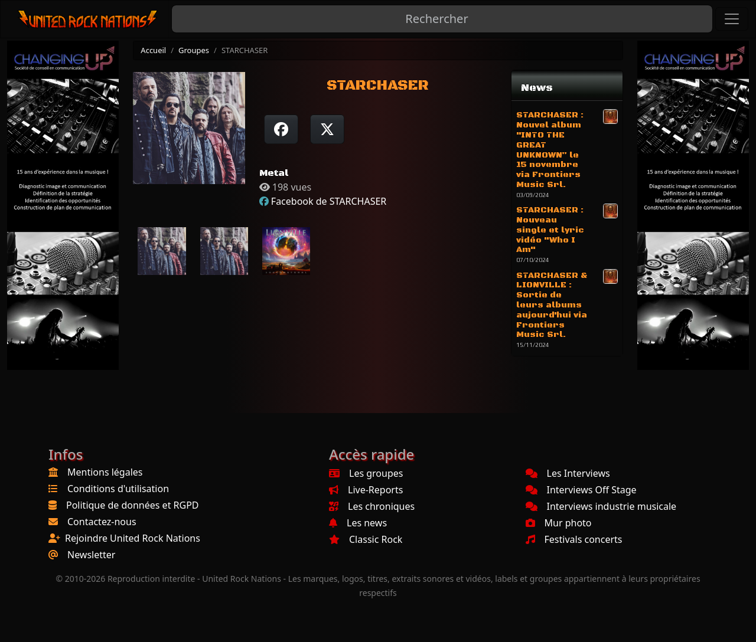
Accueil (153, 50)
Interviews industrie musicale (601, 506)
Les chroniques (372, 506)
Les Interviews (568, 473)
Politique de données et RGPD (132, 505)
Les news (358, 522)
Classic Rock (365, 539)
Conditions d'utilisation (118, 488)
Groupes (193, 50)
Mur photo (559, 522)
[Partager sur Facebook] (281, 129)
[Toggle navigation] (731, 19)
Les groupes (366, 473)
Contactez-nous (101, 521)
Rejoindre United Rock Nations (132, 538)
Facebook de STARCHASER (328, 201)
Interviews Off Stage (581, 489)
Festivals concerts (574, 539)
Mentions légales (105, 472)
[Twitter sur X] (327, 129)
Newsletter (91, 554)
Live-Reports (366, 489)
